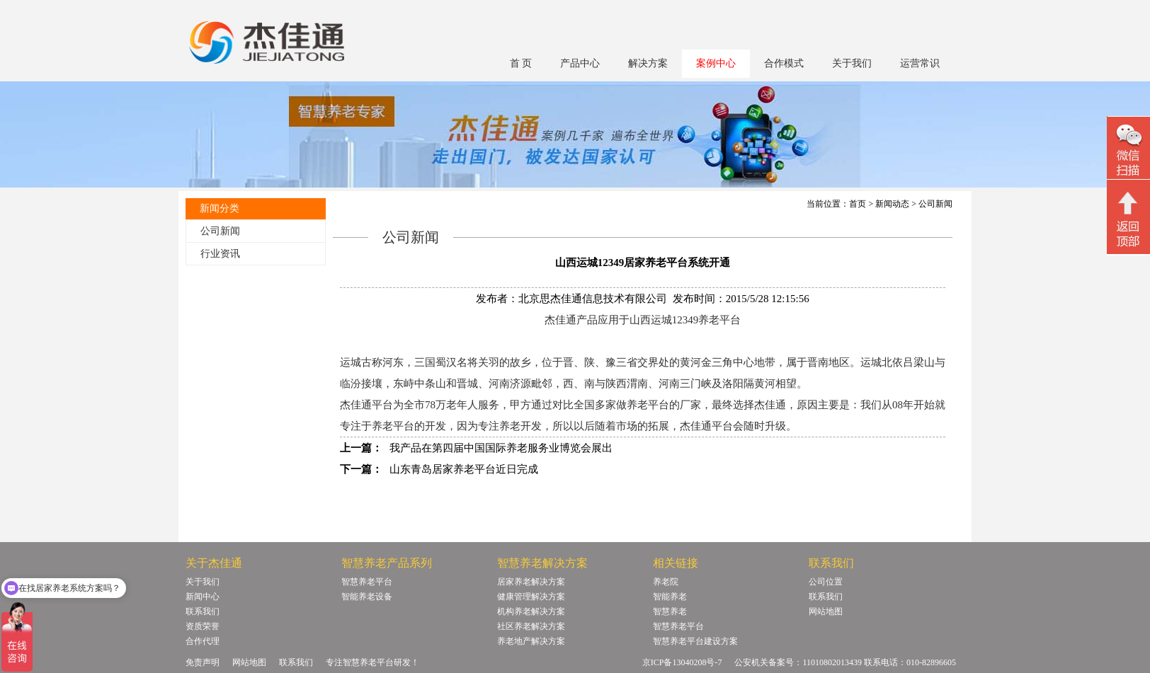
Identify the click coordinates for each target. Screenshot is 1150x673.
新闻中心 (203, 597)
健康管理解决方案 (531, 597)
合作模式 (784, 63)
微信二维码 (1128, 150)
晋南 (818, 362)
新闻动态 (892, 204)
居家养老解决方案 (531, 582)
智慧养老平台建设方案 (695, 641)
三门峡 (696, 383)
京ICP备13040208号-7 (682, 662)
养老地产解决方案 (531, 641)
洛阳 (733, 383)
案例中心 (716, 63)
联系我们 (203, 611)
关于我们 (852, 63)
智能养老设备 (366, 597)
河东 (393, 362)
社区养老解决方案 (531, 626)
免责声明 (203, 662)
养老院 (665, 582)
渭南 (637, 383)
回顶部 (1128, 218)
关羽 (488, 362)
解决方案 (648, 63)
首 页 (521, 63)
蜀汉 (446, 362)
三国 (424, 362)
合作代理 (203, 641)
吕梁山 (919, 362)
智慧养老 (670, 611)
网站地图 (826, 611)
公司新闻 (220, 231)
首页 (857, 204)
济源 (520, 383)
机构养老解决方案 (531, 611)
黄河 (764, 383)
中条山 (430, 383)
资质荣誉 (203, 626)
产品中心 (580, 63)
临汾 (350, 383)
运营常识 (920, 63)
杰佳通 (770, 404)
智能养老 (670, 597)
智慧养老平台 (366, 582)
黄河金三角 (706, 362)
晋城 (467, 383)
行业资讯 (220, 253)
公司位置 (826, 582)
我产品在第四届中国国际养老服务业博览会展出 (501, 448)
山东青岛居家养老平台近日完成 (463, 469)
